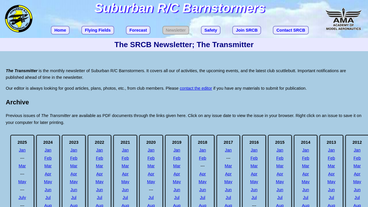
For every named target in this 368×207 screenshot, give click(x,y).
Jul (48, 197)
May (22, 181)
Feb (47, 158)
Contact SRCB (290, 30)
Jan (22, 150)
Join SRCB (247, 30)
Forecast (138, 30)
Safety (210, 30)
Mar (22, 166)
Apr (48, 174)
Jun (48, 189)
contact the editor (196, 88)
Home (60, 30)
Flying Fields (98, 30)
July (22, 197)
